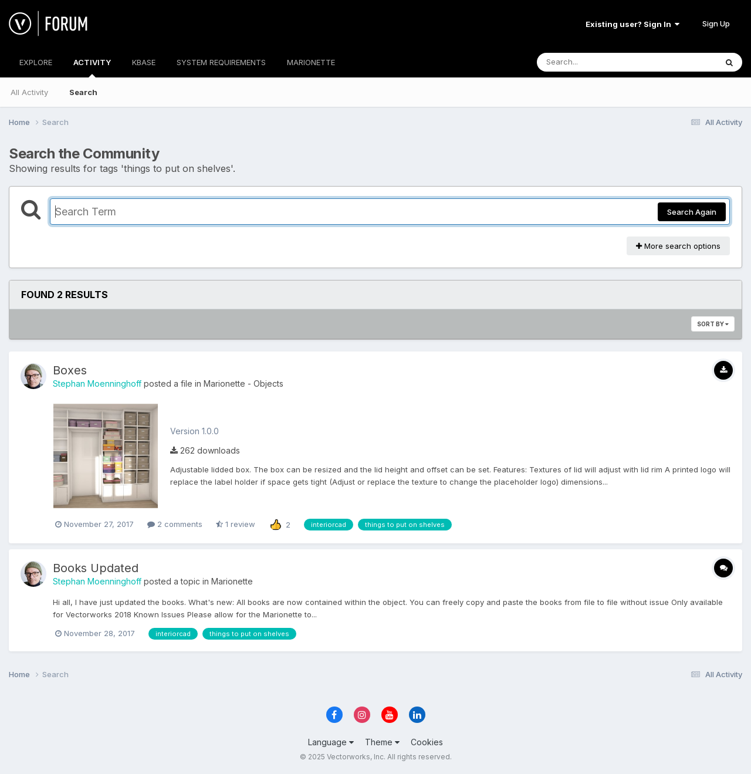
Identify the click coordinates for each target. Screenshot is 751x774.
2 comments (174, 524)
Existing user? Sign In (632, 24)
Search (83, 92)
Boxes (70, 370)
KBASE (143, 62)
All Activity (29, 92)
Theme (382, 742)
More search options (678, 246)
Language (331, 742)
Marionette (232, 581)
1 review (235, 524)
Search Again (691, 212)
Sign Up (716, 23)
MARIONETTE (311, 62)
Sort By (713, 323)
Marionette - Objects (243, 383)
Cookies (427, 742)
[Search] (594, 62)
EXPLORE (35, 62)
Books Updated (95, 568)
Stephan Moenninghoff (97, 383)
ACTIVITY (92, 67)
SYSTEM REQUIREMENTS (221, 62)
